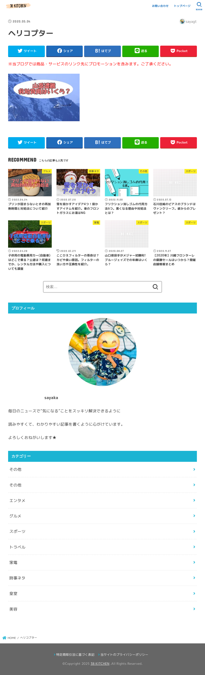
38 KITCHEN (100, 663)
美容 (13, 609)
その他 (15, 469)
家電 (13, 562)
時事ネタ (17, 578)
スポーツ (17, 531)
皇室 (13, 593)
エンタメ (17, 500)
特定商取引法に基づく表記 (75, 654)
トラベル (17, 547)
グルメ (15, 516)
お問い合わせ (160, 6)
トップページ (182, 6)
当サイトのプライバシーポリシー (124, 654)
